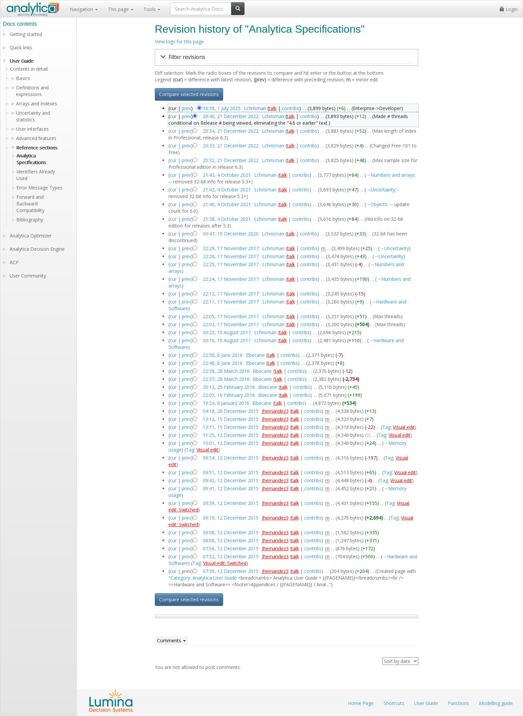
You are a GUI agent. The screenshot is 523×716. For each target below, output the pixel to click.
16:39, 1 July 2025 (221, 108)
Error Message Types (39, 187)
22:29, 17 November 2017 (231, 248)
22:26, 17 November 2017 (231, 256)
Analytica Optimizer (30, 235)
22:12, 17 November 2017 (231, 293)
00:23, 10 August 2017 (227, 332)
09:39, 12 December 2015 (230, 503)
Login (509, 9)
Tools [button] (151, 9)
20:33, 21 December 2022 (230, 145)
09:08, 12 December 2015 (230, 532)
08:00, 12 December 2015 (230, 540)
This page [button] (120, 9)
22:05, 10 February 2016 (229, 395)
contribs (290, 108)
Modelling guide (496, 703)
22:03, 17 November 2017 (231, 324)
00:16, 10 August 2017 (227, 340)
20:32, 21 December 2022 (230, 160)
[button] (286, 57)
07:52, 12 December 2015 (230, 556)
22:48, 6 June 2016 (222, 363)
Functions (458, 703)
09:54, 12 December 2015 (230, 458)
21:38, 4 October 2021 (227, 219)
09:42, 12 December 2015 (230, 480)
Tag (386, 427)
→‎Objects (376, 204)
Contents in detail (29, 69)
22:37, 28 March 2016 (226, 379)
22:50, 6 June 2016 (222, 355)
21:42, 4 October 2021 (227, 189)
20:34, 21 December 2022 (230, 131)
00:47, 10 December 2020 (230, 233)
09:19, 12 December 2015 (230, 518)
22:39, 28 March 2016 (226, 371)
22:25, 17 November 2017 (231, 264)
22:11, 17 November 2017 (231, 301)
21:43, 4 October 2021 (227, 175)
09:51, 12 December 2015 (230, 472)
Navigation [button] (84, 9)
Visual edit (404, 427)
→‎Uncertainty (380, 189)
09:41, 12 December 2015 (230, 488)
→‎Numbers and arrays (390, 175)
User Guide (21, 61)
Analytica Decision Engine (37, 249)
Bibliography (29, 219)
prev (186, 108)
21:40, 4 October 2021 (227, 204)
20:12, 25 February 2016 (229, 387)
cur (173, 116)
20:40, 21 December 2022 (230, 116)
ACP (14, 262)
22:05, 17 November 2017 (231, 316)
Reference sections (36, 147)
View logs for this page (179, 41)
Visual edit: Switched (224, 563)
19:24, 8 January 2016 (226, 403)
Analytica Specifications (31, 158)
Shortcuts (394, 703)
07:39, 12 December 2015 (230, 571)
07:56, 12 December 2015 (230, 548)
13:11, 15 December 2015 (230, 427)
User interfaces (32, 129)
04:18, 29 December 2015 (230, 411)
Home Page (361, 703)
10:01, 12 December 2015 (230, 443)
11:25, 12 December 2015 (230, 435)
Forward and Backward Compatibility (30, 203)
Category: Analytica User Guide (203, 578)
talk (273, 108)
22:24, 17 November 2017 (231, 279)
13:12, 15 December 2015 (230, 419)
